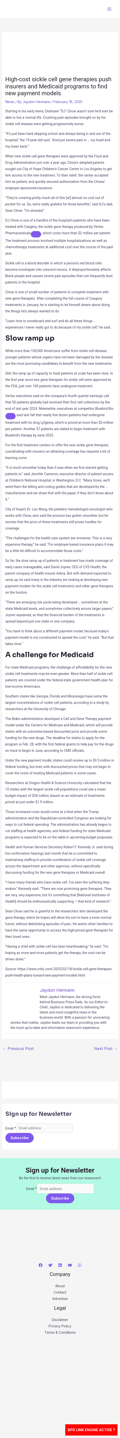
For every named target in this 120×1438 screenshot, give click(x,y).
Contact (60, 1292)
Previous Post (17, 1048)
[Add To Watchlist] (36, 234)
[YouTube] (70, 1265)
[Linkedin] (60, 1265)
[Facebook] (41, 1265)
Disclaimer (60, 1320)
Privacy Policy (60, 1326)
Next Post (106, 1048)
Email (10, 1128)
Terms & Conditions (60, 1332)
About (60, 1286)
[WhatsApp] (80, 1265)
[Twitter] (50, 1265)
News (9, 102)
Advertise (60, 1299)
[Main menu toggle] (109, 9)
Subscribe (20, 1138)
